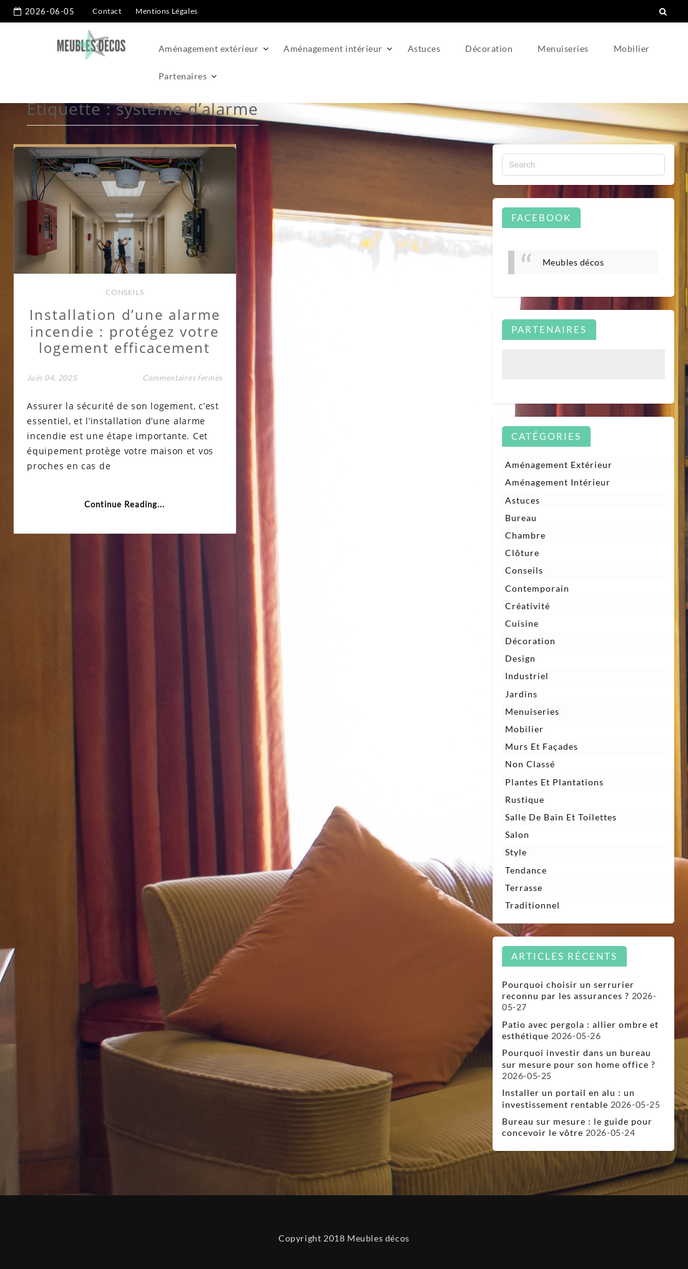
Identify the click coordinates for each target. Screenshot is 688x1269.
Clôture (522, 552)
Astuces (424, 48)
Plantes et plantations (554, 782)
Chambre (525, 535)
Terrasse (524, 887)
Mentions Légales (166, 11)
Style (516, 852)
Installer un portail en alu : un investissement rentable (568, 1098)
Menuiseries (563, 48)
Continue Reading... (124, 504)
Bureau (521, 517)
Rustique (524, 799)
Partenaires (183, 76)
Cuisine (522, 623)
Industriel (527, 675)
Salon (517, 834)
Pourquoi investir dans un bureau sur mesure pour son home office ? (579, 1058)
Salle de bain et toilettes (561, 817)
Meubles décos (573, 262)
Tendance (526, 870)
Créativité (527, 605)
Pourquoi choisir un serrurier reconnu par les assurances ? (568, 990)
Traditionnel (532, 905)
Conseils (125, 292)
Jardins (521, 694)
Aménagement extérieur (209, 48)
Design (520, 658)
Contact (106, 11)
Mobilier (632, 48)
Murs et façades (541, 746)
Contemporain (537, 588)
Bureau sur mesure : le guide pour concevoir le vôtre (577, 1127)
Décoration (489, 48)
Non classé (530, 764)
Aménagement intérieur (333, 48)
